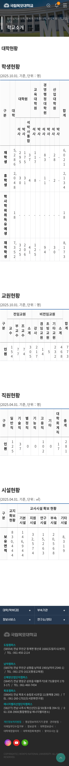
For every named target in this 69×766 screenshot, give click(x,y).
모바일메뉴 (65, 5)
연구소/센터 (44, 619)
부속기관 (42, 610)
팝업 (56, 4)
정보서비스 (9, 619)
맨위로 (60, 757)
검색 (48, 5)
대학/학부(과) (11, 610)
